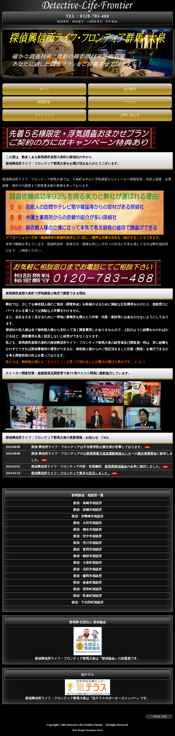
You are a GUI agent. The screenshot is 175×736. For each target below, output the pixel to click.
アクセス (130, 102)
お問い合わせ (129, 115)
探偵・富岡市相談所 (87, 549)
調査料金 (44, 102)
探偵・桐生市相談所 (87, 529)
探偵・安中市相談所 (87, 536)
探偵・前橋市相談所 (87, 509)
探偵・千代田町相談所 (87, 602)
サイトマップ (44, 115)
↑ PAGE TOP (159, 716)
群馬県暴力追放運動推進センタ (108, 453)
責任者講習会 (147, 453)
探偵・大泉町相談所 (87, 562)
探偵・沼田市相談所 (87, 569)
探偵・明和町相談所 (87, 589)
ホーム (44, 89)
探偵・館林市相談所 (87, 556)
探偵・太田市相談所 (87, 523)
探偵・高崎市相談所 (87, 503)
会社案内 (130, 89)
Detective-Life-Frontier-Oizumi (85, 724)
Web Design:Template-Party (87, 730)
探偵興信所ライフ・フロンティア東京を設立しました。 (71, 473)
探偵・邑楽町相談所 (87, 595)
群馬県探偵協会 (116, 466)
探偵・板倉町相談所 (87, 582)
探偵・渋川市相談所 (87, 543)
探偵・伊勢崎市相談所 (87, 516)
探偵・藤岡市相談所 (87, 576)
